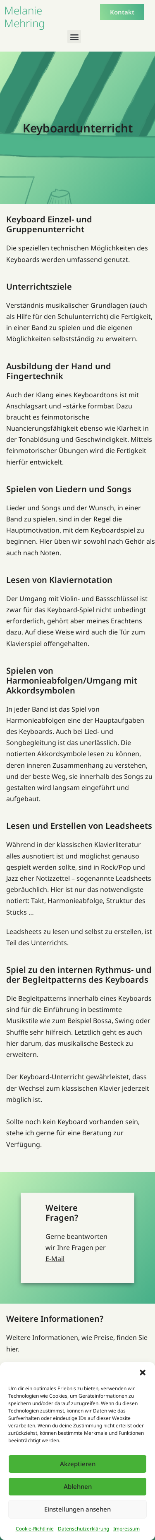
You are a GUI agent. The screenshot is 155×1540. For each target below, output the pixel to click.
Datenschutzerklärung (83, 1528)
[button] (142, 1372)
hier (11, 1349)
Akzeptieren (77, 1464)
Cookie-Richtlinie (35, 1528)
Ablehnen (78, 1486)
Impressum (126, 1528)
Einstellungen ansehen (77, 1509)
